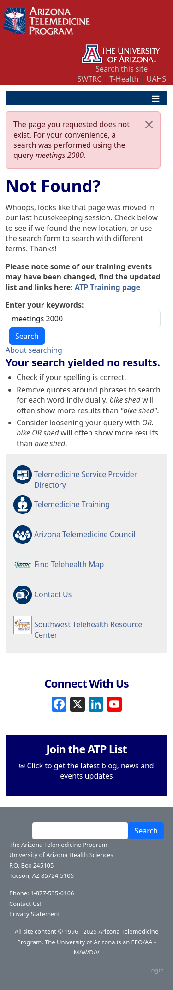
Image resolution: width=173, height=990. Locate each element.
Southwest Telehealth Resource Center (88, 629)
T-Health (123, 79)
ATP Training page (107, 287)
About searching (34, 350)
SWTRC (90, 79)
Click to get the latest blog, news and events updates (90, 771)
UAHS (156, 79)
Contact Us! (25, 903)
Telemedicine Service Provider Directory (85, 479)
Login (156, 970)
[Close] (149, 125)
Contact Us (53, 594)
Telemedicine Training (72, 504)
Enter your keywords (44, 305)
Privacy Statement (34, 914)
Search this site (121, 69)
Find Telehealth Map (69, 564)
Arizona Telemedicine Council (84, 534)
